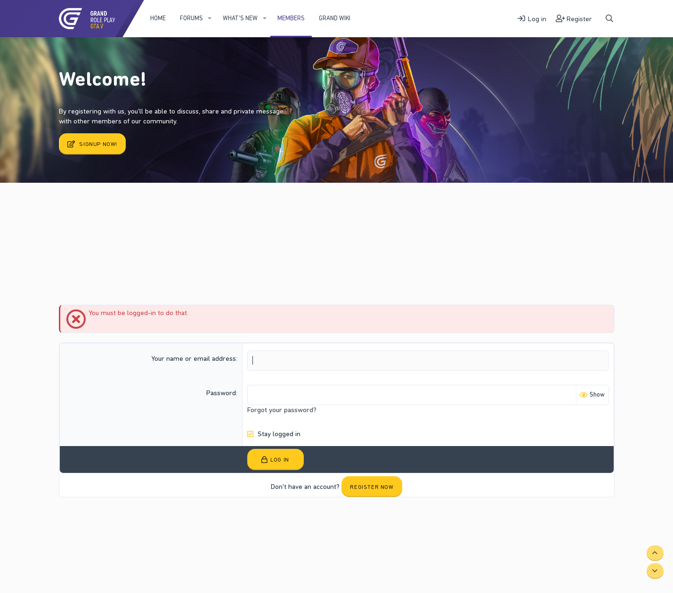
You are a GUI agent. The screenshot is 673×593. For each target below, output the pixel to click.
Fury (70, 521)
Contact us (100, 521)
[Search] (609, 18)
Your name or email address (193, 358)
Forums (191, 18)
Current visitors (98, 207)
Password (221, 393)
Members (291, 18)
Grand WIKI (334, 18)
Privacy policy (189, 521)
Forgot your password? (281, 410)
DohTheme (600, 528)
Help (220, 521)
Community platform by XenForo (536, 521)
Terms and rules (143, 521)
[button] (209, 18)
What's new (240, 18)
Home (158, 18)
